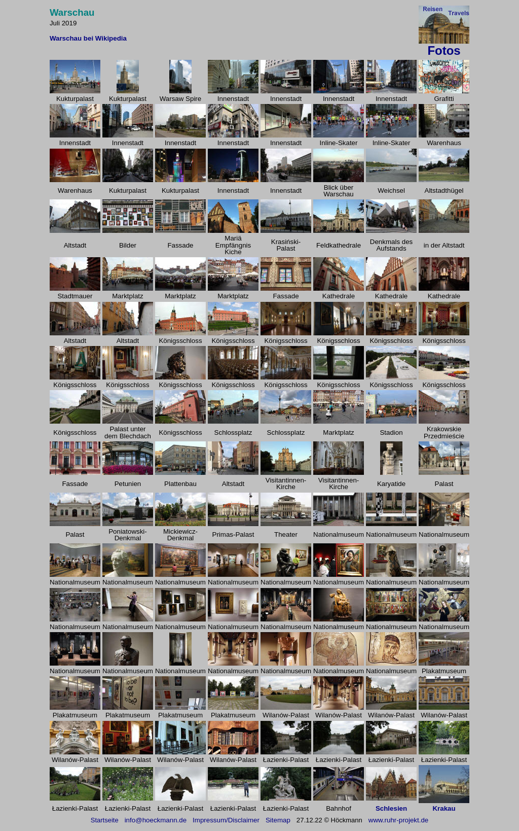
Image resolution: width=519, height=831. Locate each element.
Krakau (443, 808)
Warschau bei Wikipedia (88, 38)
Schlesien (391, 808)
